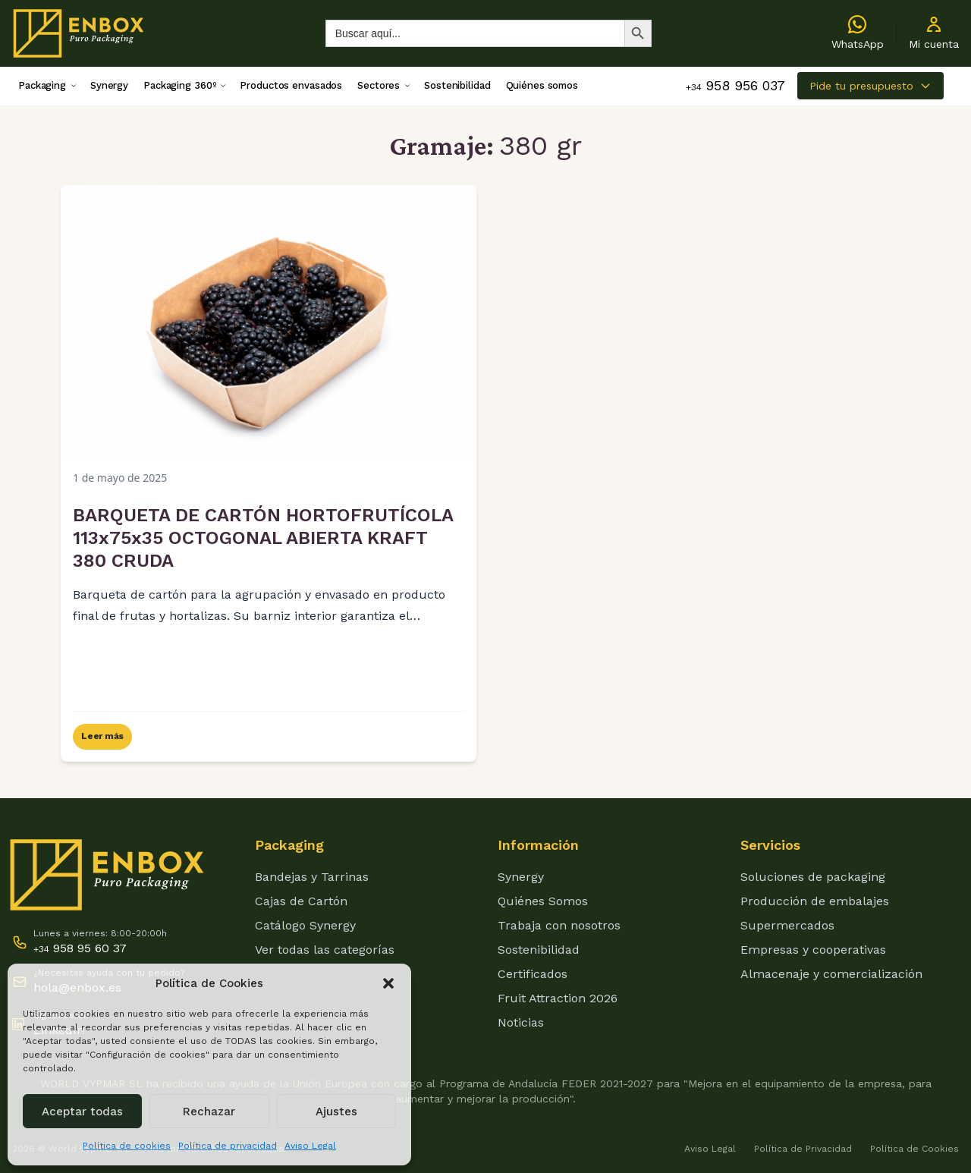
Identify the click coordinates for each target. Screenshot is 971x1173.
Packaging (42, 85)
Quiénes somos (542, 85)
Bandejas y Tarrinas (312, 877)
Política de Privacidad (803, 1148)
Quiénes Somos (543, 901)
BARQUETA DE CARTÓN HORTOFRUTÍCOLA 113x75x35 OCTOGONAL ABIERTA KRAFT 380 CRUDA (263, 538)
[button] (388, 983)
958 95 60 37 (80, 948)
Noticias (521, 1022)
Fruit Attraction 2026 (557, 998)
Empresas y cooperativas (813, 949)
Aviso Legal (310, 1145)
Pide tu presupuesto (870, 86)
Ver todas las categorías (324, 949)
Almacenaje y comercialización (831, 974)
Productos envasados (291, 85)
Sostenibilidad (457, 85)
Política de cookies (127, 1145)
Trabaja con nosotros (559, 925)
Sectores (378, 85)
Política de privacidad (227, 1145)
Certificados (532, 974)
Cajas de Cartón (301, 901)
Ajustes (336, 1111)
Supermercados (787, 925)
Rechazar (209, 1111)
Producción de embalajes (814, 901)
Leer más (102, 736)
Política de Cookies (914, 1148)
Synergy (109, 85)
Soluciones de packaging (812, 877)
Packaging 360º (179, 85)
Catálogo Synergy (305, 925)
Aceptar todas (82, 1111)
